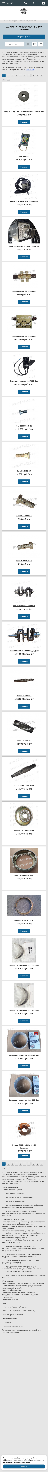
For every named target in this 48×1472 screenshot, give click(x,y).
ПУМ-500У (30, 69)
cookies (16, 1458)
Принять (24, 1466)
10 (41, 75)
